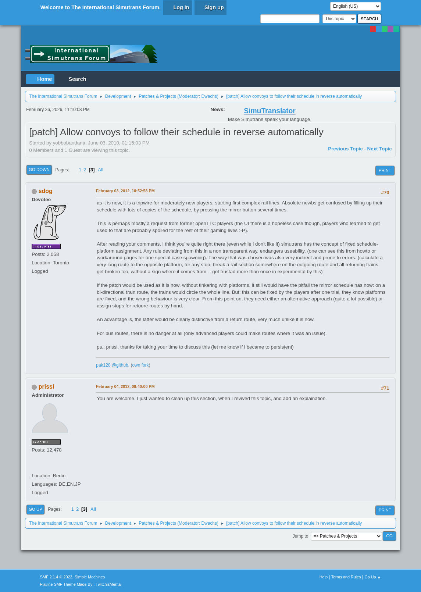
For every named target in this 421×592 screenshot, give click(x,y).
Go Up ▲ (372, 577)
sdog (46, 191)
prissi (46, 387)
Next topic (379, 148)
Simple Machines (90, 577)
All (100, 169)
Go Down (39, 169)
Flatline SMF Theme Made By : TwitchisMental (81, 584)
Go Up (35, 509)
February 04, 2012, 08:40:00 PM (125, 386)
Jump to (300, 535)
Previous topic (345, 148)
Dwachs (209, 96)
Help (324, 577)
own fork (140, 365)
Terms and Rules (346, 577)
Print (385, 170)
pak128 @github (112, 365)
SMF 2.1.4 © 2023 (56, 577)
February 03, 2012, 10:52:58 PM (125, 191)
